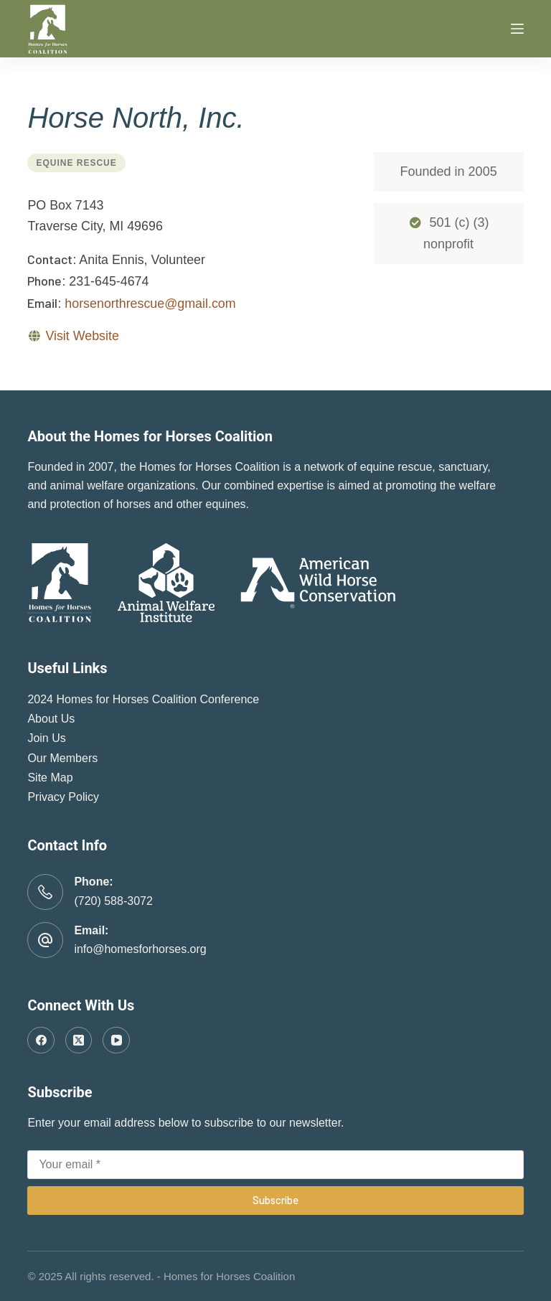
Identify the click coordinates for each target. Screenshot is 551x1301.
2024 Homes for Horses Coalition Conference (143, 699)
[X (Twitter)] (79, 1040)
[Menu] (517, 28)
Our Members (62, 758)
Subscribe (275, 1199)
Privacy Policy (63, 797)
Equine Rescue (76, 163)
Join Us (46, 738)
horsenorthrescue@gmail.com (150, 303)
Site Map (49, 777)
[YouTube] (116, 1040)
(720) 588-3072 (113, 901)
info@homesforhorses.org (140, 949)
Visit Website (81, 336)
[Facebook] (41, 1040)
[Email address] (275, 1164)
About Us (51, 719)
